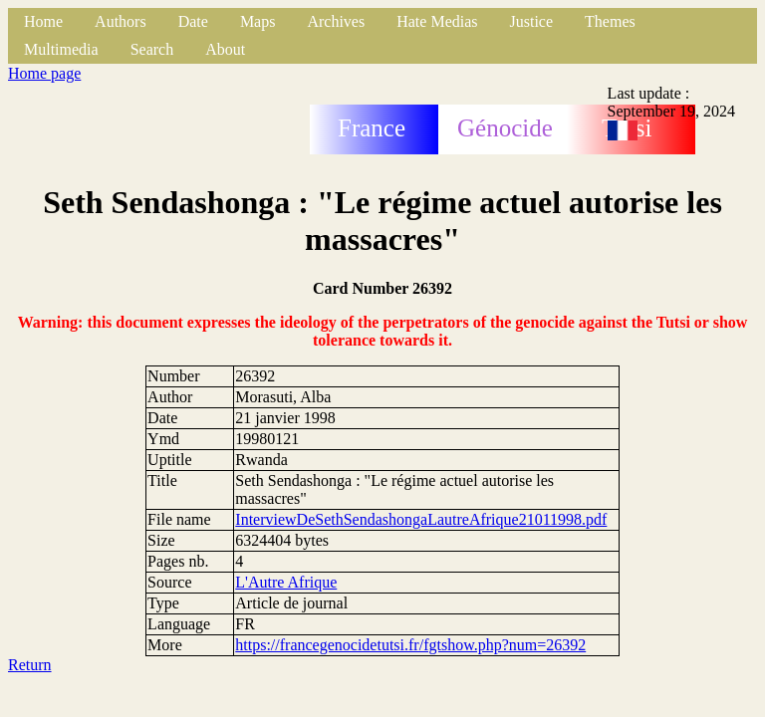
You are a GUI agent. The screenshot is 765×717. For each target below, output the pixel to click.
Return (30, 664)
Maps (258, 21)
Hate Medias (436, 21)
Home (43, 21)
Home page (44, 73)
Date (193, 21)
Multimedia (61, 49)
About (225, 49)
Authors (120, 21)
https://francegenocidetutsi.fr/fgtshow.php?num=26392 (410, 644)
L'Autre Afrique (286, 582)
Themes (610, 21)
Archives (336, 21)
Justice (532, 21)
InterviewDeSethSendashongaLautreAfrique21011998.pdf (421, 519)
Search (152, 49)
